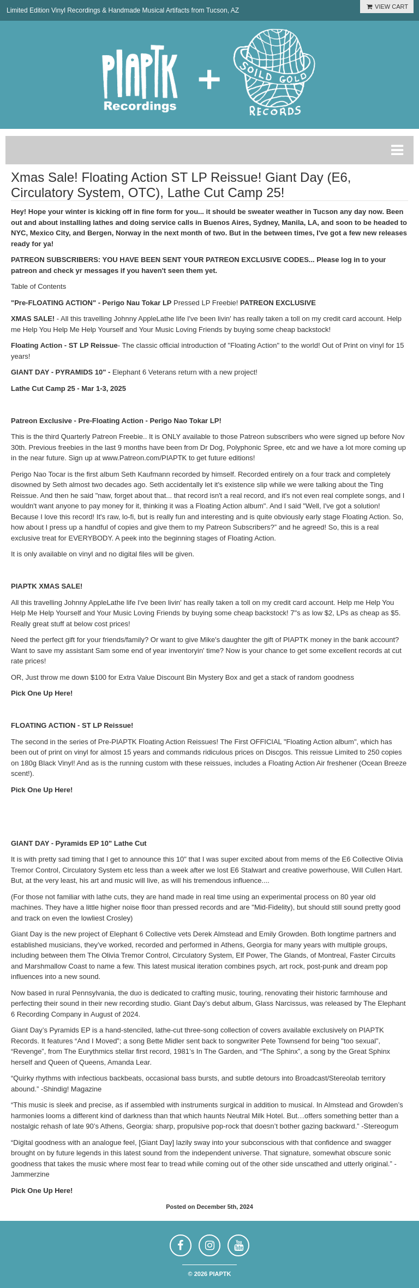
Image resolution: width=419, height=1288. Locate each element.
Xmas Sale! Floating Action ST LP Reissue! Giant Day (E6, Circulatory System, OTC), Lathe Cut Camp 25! (181, 185)
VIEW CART (387, 6)
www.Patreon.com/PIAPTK (145, 458)
